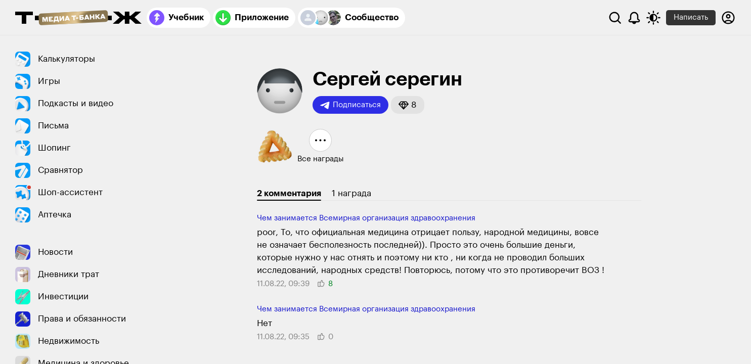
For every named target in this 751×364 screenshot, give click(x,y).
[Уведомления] (634, 17)
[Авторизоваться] (728, 17)
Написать (691, 17)
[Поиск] (615, 17)
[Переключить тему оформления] (653, 17)
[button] (407, 105)
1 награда (351, 193)
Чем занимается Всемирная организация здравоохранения (366, 218)
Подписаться (350, 105)
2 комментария (289, 193)
